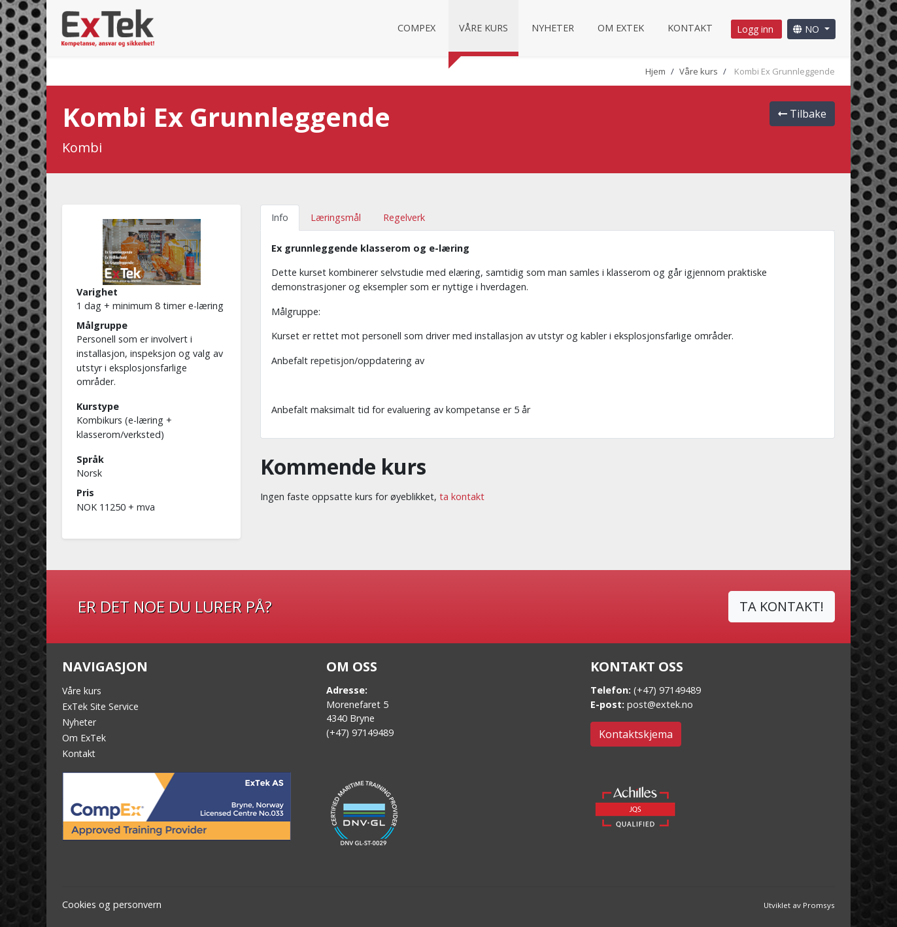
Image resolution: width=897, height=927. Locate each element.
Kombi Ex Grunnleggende (784, 71)
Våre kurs (483, 28)
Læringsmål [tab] (336, 217)
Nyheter (553, 28)
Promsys (819, 905)
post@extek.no (660, 704)
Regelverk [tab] (404, 217)
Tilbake (802, 114)
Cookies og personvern (111, 904)
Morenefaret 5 (357, 704)
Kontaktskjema (636, 734)
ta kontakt (461, 496)
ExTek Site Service (100, 706)
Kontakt (690, 28)
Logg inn (756, 29)
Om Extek (621, 28)
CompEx (416, 28)
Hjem (655, 71)
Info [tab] (279, 217)
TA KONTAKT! (781, 606)
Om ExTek (84, 738)
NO (807, 29)
